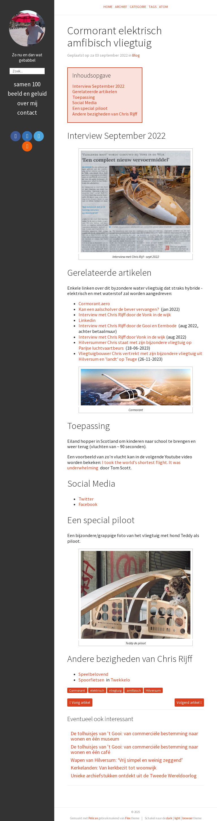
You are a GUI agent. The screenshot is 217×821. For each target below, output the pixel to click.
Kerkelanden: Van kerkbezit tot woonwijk (113, 767)
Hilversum (153, 690)
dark (169, 818)
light (177, 818)
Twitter (86, 499)
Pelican (93, 818)
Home (107, 7)
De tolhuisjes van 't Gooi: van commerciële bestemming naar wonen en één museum (134, 736)
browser (187, 818)
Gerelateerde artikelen (94, 91)
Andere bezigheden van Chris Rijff (104, 114)
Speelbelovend (93, 674)
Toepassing (83, 97)
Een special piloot (90, 108)
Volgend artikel (189, 702)
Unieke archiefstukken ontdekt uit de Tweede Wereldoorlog (134, 775)
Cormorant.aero (94, 303)
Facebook (88, 504)
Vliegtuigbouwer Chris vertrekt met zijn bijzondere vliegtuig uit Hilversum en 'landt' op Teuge (140, 356)
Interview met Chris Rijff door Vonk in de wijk (122, 337)
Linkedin (87, 320)
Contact (27, 112)
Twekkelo (120, 680)
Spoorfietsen (91, 680)
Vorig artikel (80, 702)
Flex (128, 818)
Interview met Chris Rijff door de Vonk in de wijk (125, 314)
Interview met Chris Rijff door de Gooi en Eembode (128, 325)
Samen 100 (27, 84)
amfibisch (134, 690)
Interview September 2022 (98, 86)
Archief (121, 7)
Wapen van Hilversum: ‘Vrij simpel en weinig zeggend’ (127, 760)
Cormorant (77, 690)
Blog (136, 55)
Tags (153, 7)
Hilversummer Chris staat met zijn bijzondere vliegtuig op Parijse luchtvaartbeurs (135, 345)
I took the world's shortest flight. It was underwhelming (124, 465)
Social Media (84, 102)
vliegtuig (115, 690)
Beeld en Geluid (27, 93)
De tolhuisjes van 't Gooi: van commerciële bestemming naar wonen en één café (134, 749)
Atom (163, 7)
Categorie (138, 7)
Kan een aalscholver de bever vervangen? (119, 309)
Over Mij (27, 103)
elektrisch (97, 690)
